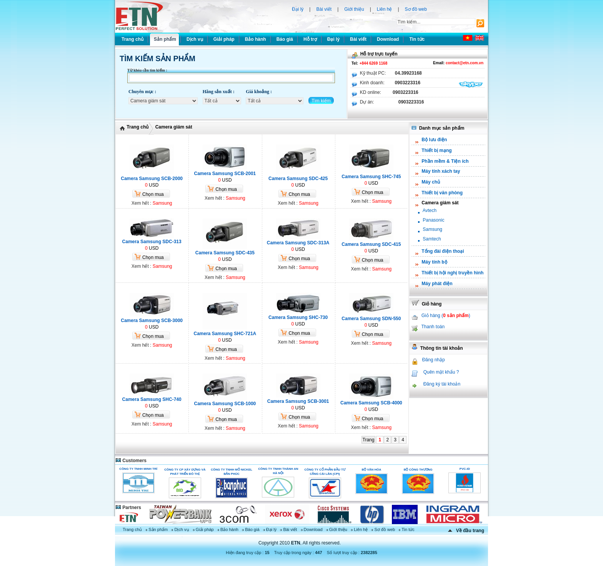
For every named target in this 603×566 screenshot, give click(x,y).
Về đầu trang (470, 530)
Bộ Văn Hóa (371, 469)
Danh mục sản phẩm (437, 128)
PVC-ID (465, 469)
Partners (128, 507)
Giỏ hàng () (445, 315)
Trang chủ (137, 127)
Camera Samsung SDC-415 (371, 244)
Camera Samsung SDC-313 (152, 241)
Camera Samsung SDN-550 (371, 318)
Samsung (162, 203)
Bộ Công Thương (418, 469)
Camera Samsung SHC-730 (298, 317)
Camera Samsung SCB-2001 (225, 173)
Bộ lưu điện (434, 139)
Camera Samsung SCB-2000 (152, 178)
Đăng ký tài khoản (441, 384)
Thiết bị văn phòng (442, 192)
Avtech (429, 210)
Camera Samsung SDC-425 (298, 178)
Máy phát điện (436, 283)
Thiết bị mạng (436, 150)
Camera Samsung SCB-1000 (225, 403)
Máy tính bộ (434, 262)
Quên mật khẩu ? (441, 372)
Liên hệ (384, 9)
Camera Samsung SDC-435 (225, 252)
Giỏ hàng (426, 304)
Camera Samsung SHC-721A (225, 333)
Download (313, 529)
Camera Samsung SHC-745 (371, 176)
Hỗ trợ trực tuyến (374, 54)
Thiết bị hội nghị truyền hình (452, 272)
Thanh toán (433, 326)
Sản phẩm (158, 529)
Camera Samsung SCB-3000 (152, 320)
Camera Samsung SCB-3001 (298, 401)
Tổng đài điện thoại (442, 251)
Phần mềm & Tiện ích (444, 161)
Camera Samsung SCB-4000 (371, 403)
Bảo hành (229, 529)
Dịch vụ (181, 529)
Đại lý (297, 9)
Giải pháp (205, 529)
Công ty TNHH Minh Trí (138, 469)
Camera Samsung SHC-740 (152, 399)
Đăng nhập (433, 359)
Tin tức (408, 529)
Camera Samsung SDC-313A (298, 242)
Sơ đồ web (416, 9)
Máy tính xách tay (440, 171)
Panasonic (433, 220)
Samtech (432, 239)
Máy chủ (430, 182)
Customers (131, 460)
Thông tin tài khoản (437, 348)
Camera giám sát (173, 127)
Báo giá (252, 529)
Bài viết (323, 9)
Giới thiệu (354, 9)
